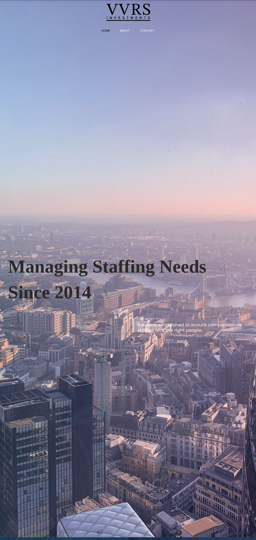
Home (106, 30)
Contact (147, 30)
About (125, 30)
